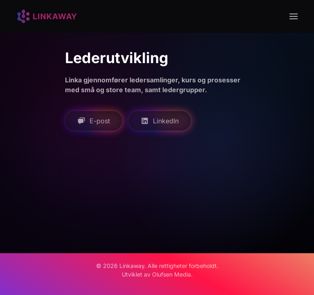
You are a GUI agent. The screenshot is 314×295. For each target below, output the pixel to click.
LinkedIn (160, 121)
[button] (293, 16)
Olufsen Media (171, 274)
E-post (93, 121)
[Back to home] (47, 16)
